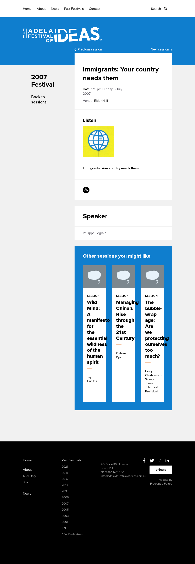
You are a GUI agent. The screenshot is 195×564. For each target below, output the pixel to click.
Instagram (159, 460)
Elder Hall (101, 101)
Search (156, 9)
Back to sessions (39, 100)
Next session (160, 49)
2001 (65, 522)
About (41, 9)
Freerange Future (161, 483)
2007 (65, 503)
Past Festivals (74, 9)
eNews (161, 470)
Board (26, 482)
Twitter (152, 460)
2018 (65, 473)
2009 (65, 497)
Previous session (90, 49)
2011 (64, 491)
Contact (94, 9)
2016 (65, 479)
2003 (65, 516)
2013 (65, 485)
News (55, 9)
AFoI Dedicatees (72, 534)
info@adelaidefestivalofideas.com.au (123, 476)
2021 (65, 466)
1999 (64, 528)
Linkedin (167, 460)
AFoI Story (29, 476)
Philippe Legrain (94, 233)
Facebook (144, 460)
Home (27, 9)
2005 (65, 509)
